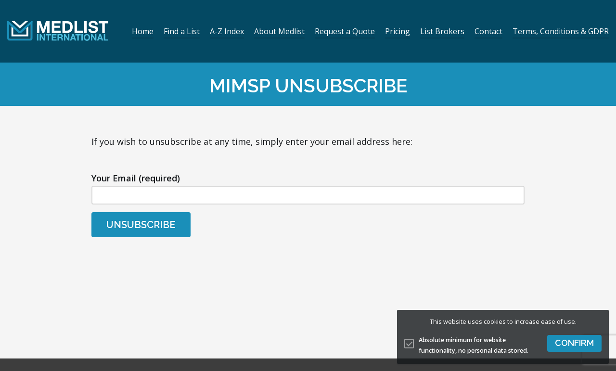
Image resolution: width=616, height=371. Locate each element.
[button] (574, 343)
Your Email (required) (308, 188)
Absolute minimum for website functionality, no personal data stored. (473, 345)
